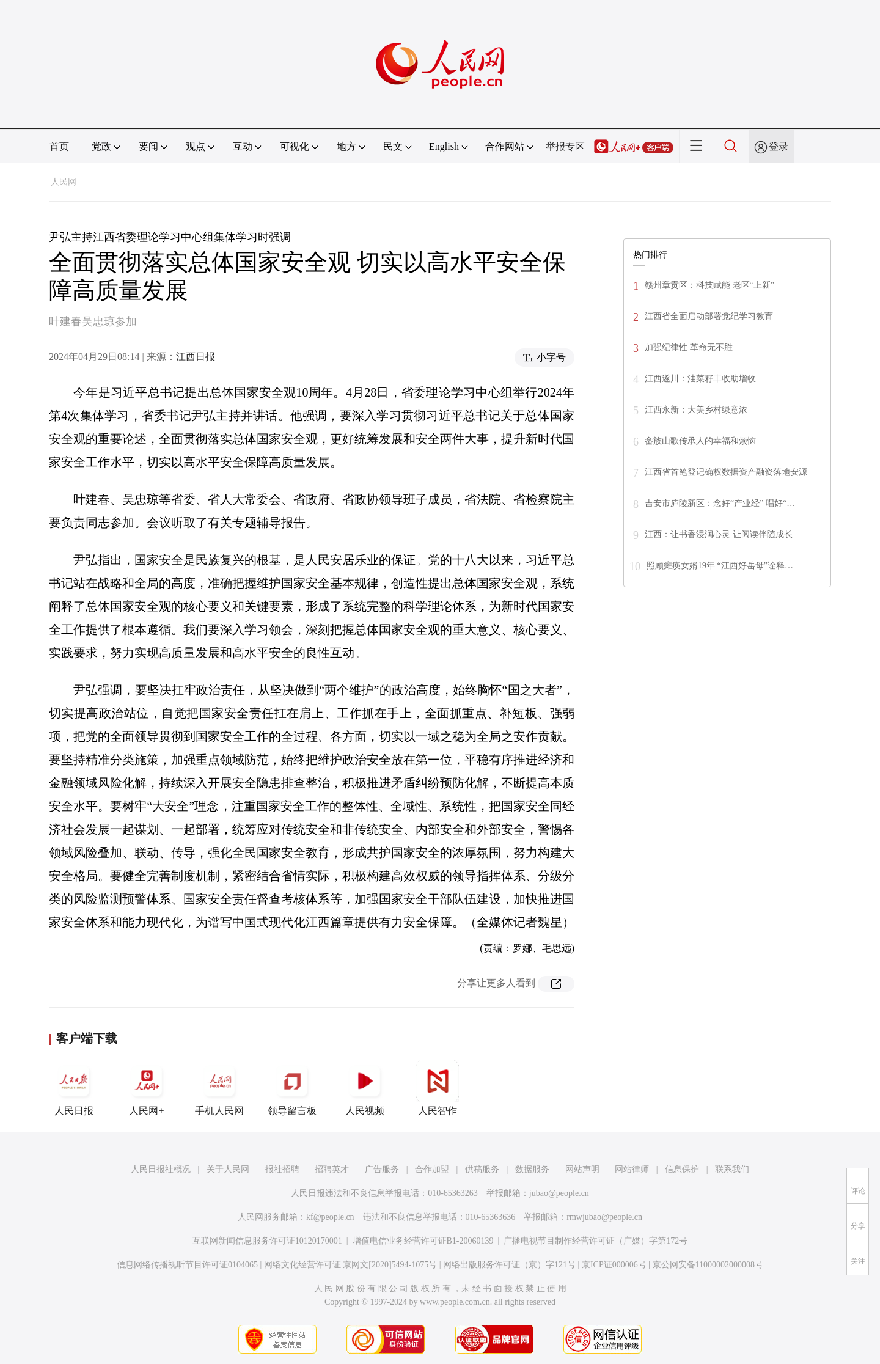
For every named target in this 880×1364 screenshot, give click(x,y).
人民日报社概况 (161, 1169)
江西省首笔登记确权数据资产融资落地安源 (726, 472)
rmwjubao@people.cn (604, 1217)
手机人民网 (219, 1088)
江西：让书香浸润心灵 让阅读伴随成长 (719, 534)
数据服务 (532, 1169)
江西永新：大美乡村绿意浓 (696, 409)
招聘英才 (332, 1169)
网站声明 (582, 1169)
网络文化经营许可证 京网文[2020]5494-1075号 (351, 1264)
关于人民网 (228, 1169)
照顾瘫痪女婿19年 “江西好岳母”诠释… (720, 565)
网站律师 (632, 1169)
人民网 (63, 181)
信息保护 (682, 1169)
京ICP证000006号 (614, 1264)
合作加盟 (432, 1169)
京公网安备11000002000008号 (708, 1264)
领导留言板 (292, 1088)
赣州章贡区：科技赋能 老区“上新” (709, 285)
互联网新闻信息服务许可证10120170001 (267, 1240)
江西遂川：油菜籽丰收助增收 (700, 378)
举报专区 (565, 146)
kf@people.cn (330, 1217)
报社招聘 (282, 1169)
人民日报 (74, 1088)
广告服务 (382, 1169)
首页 (59, 146)
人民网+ (146, 1088)
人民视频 (364, 1088)
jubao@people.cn (559, 1193)
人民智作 (437, 1088)
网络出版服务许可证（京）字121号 (509, 1264)
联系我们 (732, 1169)
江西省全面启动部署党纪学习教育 (709, 316)
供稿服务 (482, 1169)
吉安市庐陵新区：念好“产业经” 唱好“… (720, 503)
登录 (778, 146)
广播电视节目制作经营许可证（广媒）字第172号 (596, 1240)
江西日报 (195, 356)
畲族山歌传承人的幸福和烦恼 (700, 441)
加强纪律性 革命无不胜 (689, 347)
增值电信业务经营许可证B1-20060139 (423, 1240)
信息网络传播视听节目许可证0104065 (187, 1264)
